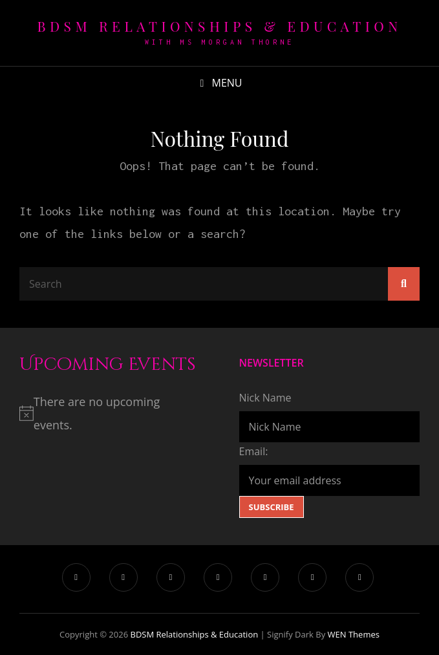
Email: (253, 451)
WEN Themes (354, 634)
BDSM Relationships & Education (219, 26)
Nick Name (265, 398)
